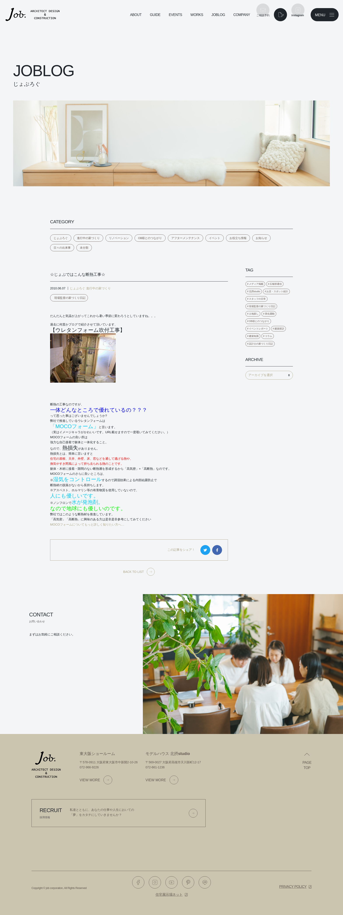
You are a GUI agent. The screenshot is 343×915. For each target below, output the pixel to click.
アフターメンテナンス (185, 238)
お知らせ (261, 238)
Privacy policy (292, 887)
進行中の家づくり (88, 238)
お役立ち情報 (238, 238)
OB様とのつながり (150, 238)
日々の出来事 (62, 247)
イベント (214, 238)
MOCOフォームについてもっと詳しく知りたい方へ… (87, 524)
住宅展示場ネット (169, 894)
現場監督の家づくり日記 (70, 297)
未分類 (84, 247)
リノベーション (119, 238)
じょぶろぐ (61, 238)
